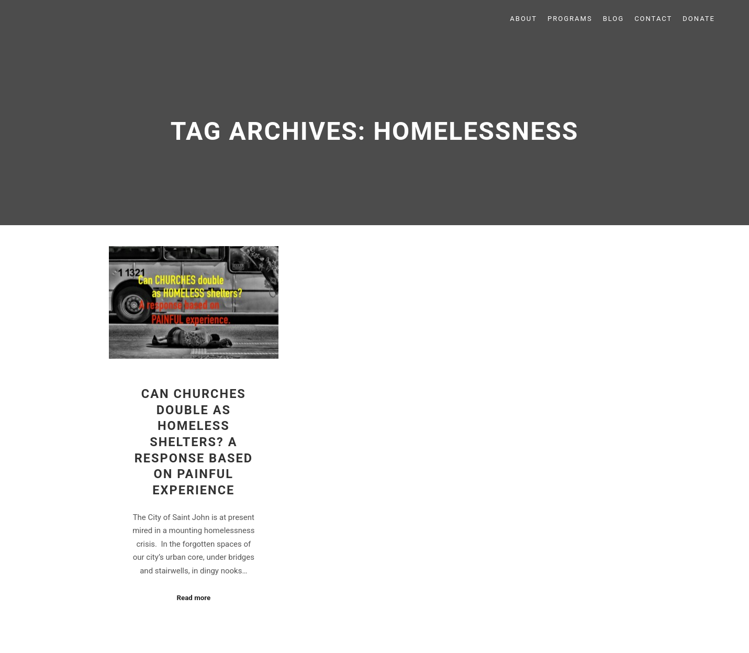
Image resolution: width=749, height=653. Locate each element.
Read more (193, 598)
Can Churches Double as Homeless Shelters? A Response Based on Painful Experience (194, 441)
